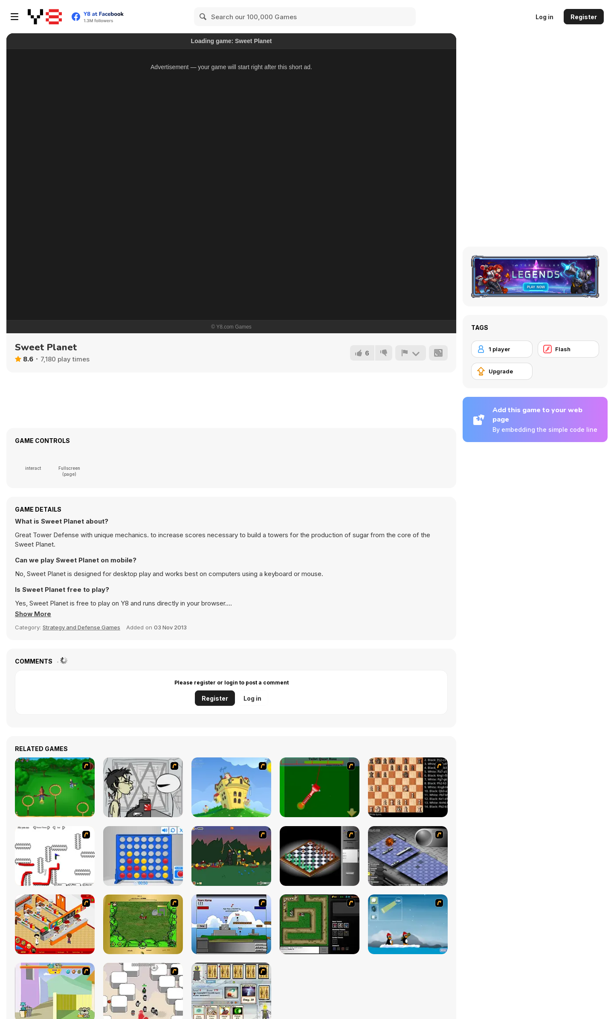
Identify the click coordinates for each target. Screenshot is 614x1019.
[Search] (203, 16)
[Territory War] (231, 924)
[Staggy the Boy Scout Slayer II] (231, 856)
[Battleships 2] (408, 856)
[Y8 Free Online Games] (44, 16)
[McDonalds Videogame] (55, 924)
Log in (544, 16)
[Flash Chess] (319, 856)
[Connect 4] (143, 856)
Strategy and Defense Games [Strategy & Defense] (81, 627)
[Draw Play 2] (55, 856)
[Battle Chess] (408, 787)
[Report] (410, 353)
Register (584, 16)
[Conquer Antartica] (408, 924)
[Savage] (143, 924)
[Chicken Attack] (231, 787)
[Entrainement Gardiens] (55, 787)
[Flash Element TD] (319, 924)
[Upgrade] (502, 371)
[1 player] (502, 349)
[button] (33, 614)
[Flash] (568, 349)
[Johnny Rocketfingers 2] (143, 787)
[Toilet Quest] (319, 787)
